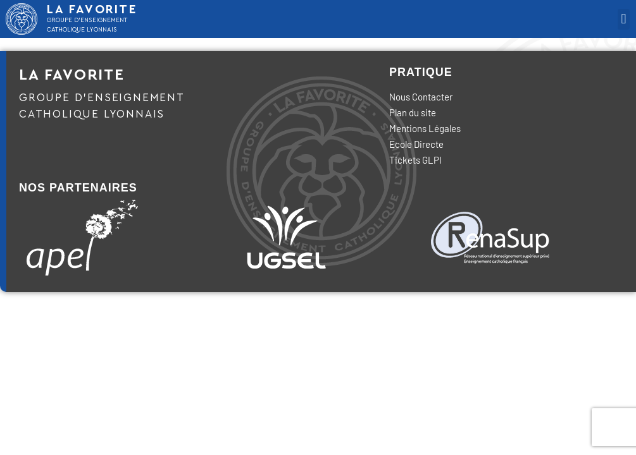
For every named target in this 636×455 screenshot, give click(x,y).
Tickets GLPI (415, 160)
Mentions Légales (425, 128)
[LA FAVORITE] (21, 19)
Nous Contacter (420, 96)
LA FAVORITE (92, 10)
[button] (624, 19)
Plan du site (412, 112)
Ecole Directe (416, 144)
